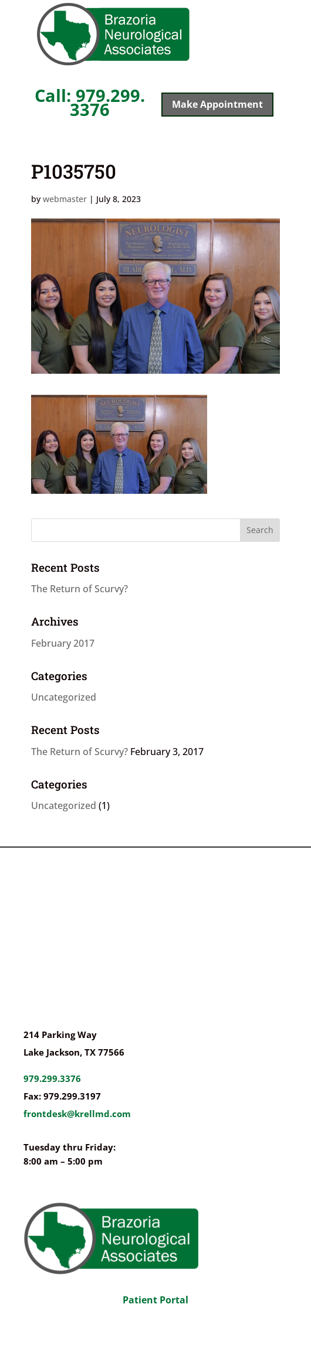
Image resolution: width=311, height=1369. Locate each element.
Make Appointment (217, 104)
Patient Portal (155, 1299)
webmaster (65, 198)
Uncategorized (63, 697)
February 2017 (62, 643)
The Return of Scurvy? (79, 588)
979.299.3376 (52, 1078)
